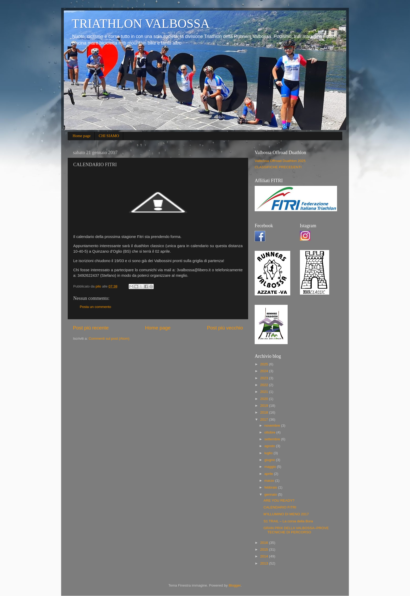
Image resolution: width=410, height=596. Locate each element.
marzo (269, 481)
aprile (269, 474)
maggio (270, 467)
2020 (264, 399)
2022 (264, 385)
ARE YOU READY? (279, 500)
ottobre (270, 432)
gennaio (271, 494)
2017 (264, 419)
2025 (264, 364)
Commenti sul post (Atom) (109, 338)
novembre (272, 425)
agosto (270, 446)
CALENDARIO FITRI (280, 507)
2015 (264, 549)
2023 (264, 378)
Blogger (235, 585)
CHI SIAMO (109, 136)
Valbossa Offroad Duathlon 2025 (280, 161)
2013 (264, 563)
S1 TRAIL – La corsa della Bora (288, 521)
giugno (270, 460)
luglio (269, 453)
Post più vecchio (225, 327)
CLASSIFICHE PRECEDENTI (278, 167)
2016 (264, 543)
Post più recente (91, 327)
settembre (272, 439)
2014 (264, 556)
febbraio (271, 487)
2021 (264, 392)
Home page (82, 136)
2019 (264, 406)
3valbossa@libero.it (194, 270)
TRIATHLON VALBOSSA (141, 23)
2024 (264, 371)
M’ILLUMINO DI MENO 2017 (286, 514)
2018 (264, 412)
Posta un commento (95, 307)
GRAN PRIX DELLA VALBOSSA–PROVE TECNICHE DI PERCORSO (296, 530)
